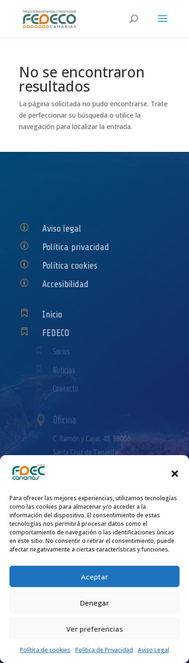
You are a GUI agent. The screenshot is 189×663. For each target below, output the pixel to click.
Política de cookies (45, 650)
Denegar (94, 602)
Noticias (66, 370)
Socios (64, 351)
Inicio (54, 314)
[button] (175, 473)
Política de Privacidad (104, 650)
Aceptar (94, 576)
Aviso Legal (153, 650)
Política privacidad (77, 247)
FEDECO (58, 332)
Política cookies (71, 265)
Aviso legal (63, 228)
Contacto (67, 388)
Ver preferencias (94, 629)
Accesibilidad (67, 284)
